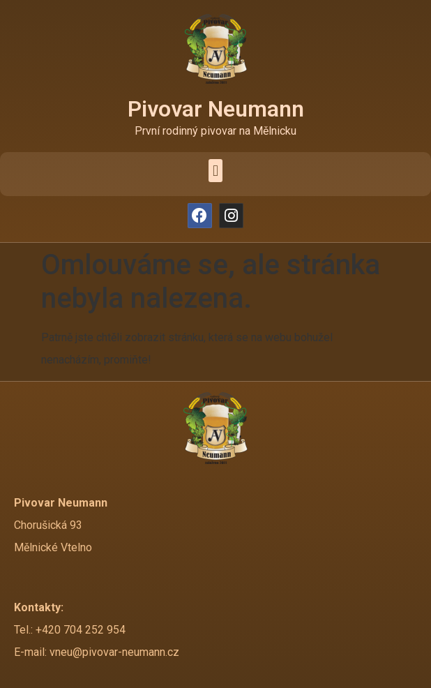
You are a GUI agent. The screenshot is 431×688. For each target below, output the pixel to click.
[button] (215, 170)
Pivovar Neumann (216, 109)
